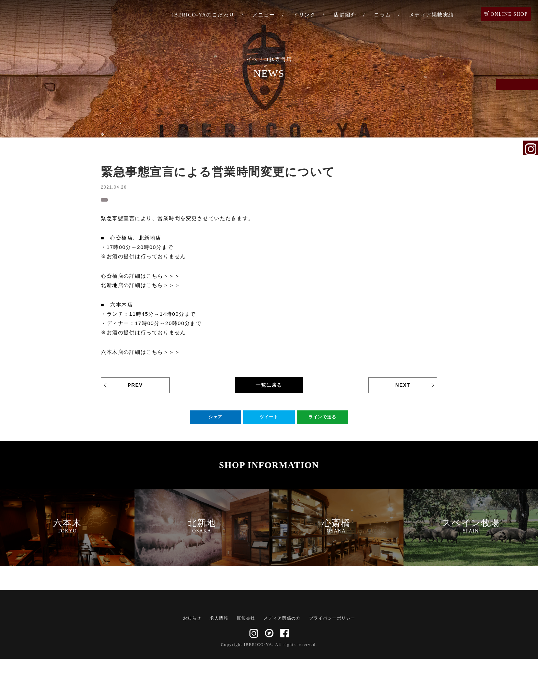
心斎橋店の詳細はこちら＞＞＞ (140, 279)
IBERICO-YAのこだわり (203, 14)
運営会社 (246, 655)
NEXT (402, 388)
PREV (135, 388)
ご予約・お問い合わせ (530, 93)
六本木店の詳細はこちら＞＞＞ (140, 355)
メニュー (264, 14)
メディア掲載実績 (431, 14)
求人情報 (219, 655)
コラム (382, 14)
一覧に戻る (269, 388)
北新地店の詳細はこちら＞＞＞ (140, 288)
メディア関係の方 (282, 655)
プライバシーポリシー (332, 655)
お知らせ (116, 200)
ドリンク (304, 14)
